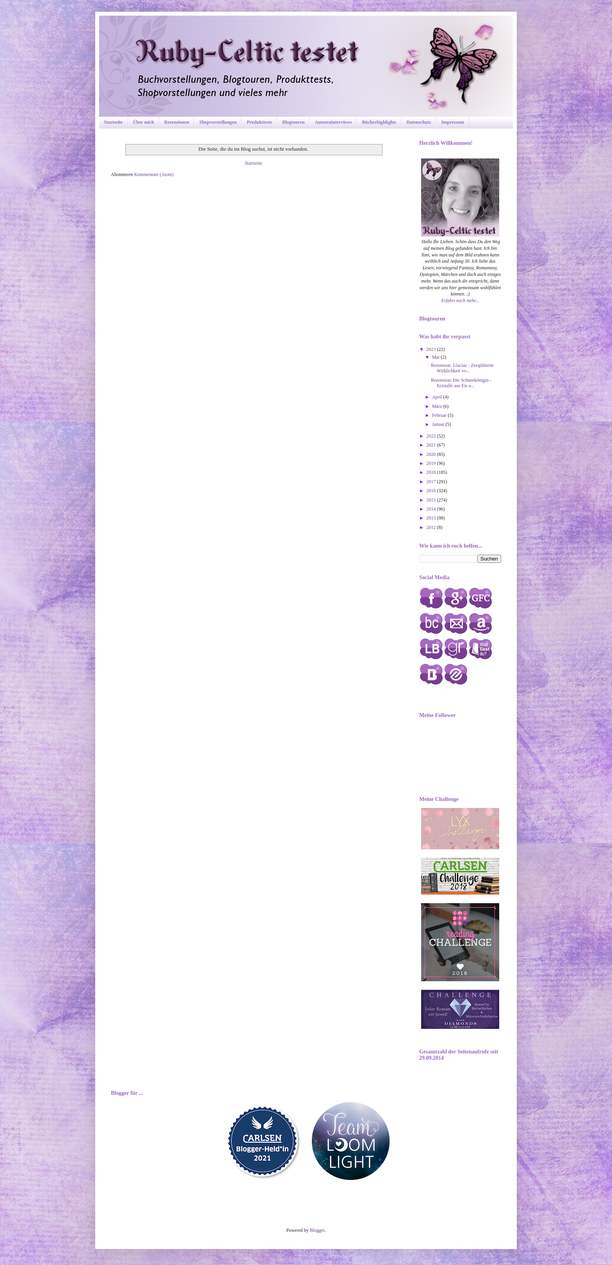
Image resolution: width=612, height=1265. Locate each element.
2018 (432, 472)
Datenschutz (419, 122)
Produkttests (259, 122)
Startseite (113, 122)
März (437, 406)
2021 (432, 445)
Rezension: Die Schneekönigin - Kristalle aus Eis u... (461, 382)
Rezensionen (176, 122)
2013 (432, 518)
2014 (432, 509)
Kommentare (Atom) (154, 174)
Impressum (452, 122)
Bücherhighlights (379, 122)
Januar (438, 424)
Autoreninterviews (333, 122)
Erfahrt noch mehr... (460, 300)
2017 (432, 481)
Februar (440, 415)
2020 (432, 454)
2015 (432, 500)
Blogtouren (293, 122)
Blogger (317, 1230)
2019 (432, 463)
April (437, 397)
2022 (432, 436)
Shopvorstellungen (218, 122)
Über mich (143, 122)
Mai (436, 357)
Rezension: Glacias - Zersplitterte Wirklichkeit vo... (462, 368)
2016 (432, 490)
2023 (432, 349)
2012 (432, 527)
